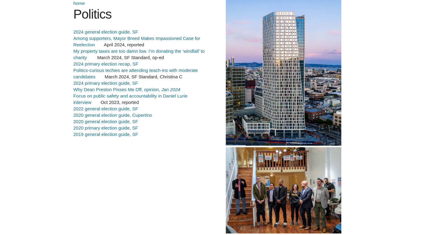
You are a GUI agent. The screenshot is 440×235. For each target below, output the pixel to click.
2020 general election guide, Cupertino (112, 115)
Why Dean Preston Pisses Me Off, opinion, (126, 89)
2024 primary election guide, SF (105, 83)
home (79, 3)
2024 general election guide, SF (105, 31)
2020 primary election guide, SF (105, 127)
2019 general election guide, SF (105, 134)
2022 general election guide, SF (105, 108)
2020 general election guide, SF (105, 121)
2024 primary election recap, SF (105, 63)
